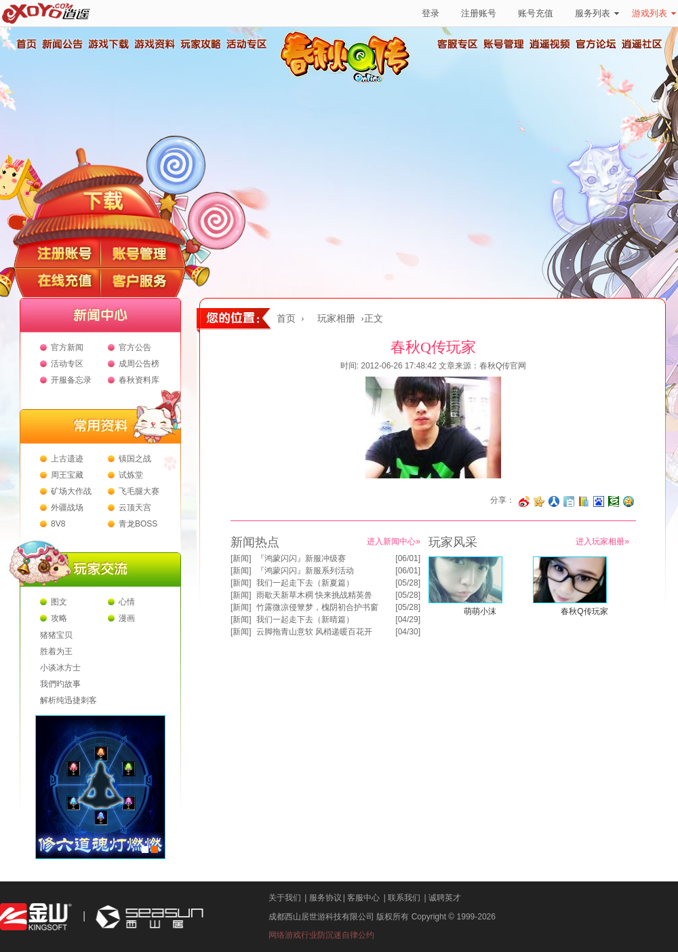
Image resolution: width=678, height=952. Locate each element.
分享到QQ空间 (628, 501)
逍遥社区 (642, 44)
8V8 (58, 524)
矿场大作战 (71, 491)
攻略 (59, 618)
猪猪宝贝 (56, 635)
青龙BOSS (138, 524)
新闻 (241, 558)
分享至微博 (524, 501)
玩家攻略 (200, 44)
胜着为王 (56, 651)
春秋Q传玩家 (584, 611)
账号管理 (504, 44)
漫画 (127, 618)
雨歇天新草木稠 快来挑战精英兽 (314, 595)
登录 (430, 13)
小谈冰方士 (60, 667)
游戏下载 (108, 44)
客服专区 (458, 44)
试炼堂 (131, 475)
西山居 (148, 917)
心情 (127, 602)
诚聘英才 (444, 897)
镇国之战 (135, 458)
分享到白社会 (568, 501)
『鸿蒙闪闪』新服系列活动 (305, 570)
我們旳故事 (60, 684)
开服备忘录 (71, 380)
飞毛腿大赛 (139, 491)
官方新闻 (67, 347)
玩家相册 (336, 318)
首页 (26, 44)
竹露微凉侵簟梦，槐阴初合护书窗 (317, 607)
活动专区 (246, 44)
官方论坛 (596, 44)
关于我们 (284, 897)
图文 (59, 602)
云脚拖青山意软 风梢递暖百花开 (314, 631)
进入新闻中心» (393, 541)
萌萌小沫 (480, 611)
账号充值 (535, 13)
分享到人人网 (554, 501)
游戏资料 (154, 44)
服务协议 (325, 897)
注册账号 (478, 13)
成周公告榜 (139, 363)
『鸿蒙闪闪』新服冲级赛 (301, 558)
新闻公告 (62, 44)
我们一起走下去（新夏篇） (305, 583)
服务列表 (597, 13)
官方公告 (135, 347)
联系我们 (404, 897)
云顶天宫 (135, 507)
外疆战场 (67, 507)
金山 (36, 917)
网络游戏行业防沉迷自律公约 (321, 935)
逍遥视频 (550, 44)
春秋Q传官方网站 (349, 81)
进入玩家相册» (602, 541)
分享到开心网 (539, 501)
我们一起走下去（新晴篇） (305, 619)
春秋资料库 (139, 380)
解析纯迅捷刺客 (68, 700)
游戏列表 (654, 13)
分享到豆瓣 (613, 501)
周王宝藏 (67, 475)
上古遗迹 (67, 458)
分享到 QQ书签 (583, 501)
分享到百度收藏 (598, 501)
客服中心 (363, 897)
